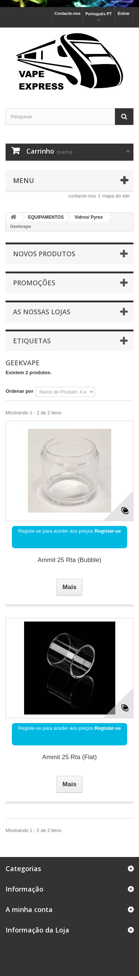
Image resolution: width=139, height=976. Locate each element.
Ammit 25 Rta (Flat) (69, 757)
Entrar (124, 13)
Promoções (34, 282)
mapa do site (116, 196)
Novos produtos (44, 253)
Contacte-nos (67, 13)
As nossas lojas (41, 311)
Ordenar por (19, 391)
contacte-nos (82, 196)
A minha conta (29, 909)
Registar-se (108, 531)
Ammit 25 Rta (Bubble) (70, 560)
